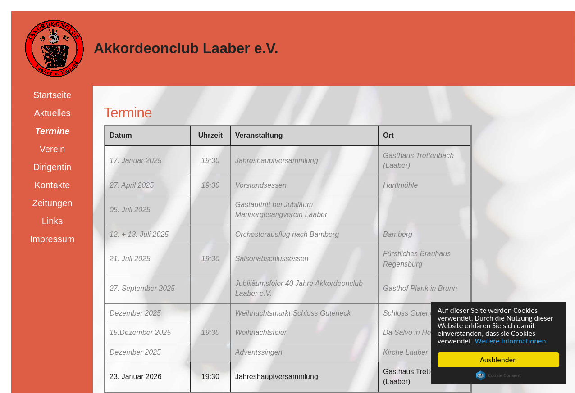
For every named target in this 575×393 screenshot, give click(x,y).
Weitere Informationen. (511, 341)
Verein (52, 149)
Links (52, 221)
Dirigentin (52, 167)
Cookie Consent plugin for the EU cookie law (498, 375)
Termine (52, 131)
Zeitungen (52, 203)
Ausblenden (498, 360)
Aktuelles (52, 113)
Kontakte (52, 185)
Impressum (52, 239)
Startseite (52, 95)
